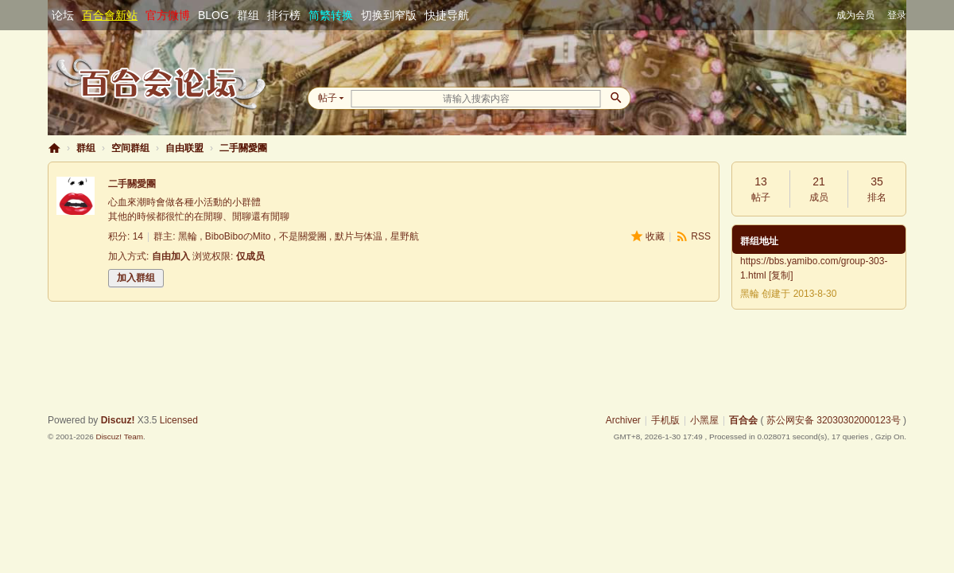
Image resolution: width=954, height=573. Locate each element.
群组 (248, 15)
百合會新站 (110, 15)
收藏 (655, 236)
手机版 (665, 420)
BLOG (213, 15)
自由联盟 (184, 148)
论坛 (63, 15)
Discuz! (118, 420)
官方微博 (167, 15)
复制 (780, 275)
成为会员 (855, 15)
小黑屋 (704, 420)
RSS (701, 236)
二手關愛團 (243, 148)
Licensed (179, 420)
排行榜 (284, 15)
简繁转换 (330, 15)
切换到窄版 (389, 15)
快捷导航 (447, 15)
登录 (896, 15)
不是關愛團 (303, 236)
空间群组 (130, 148)
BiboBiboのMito (238, 236)
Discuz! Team (119, 436)
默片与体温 (358, 236)
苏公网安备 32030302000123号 (833, 420)
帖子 (327, 97)
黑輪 (187, 236)
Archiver (623, 420)
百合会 (54, 148)
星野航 (404, 236)
